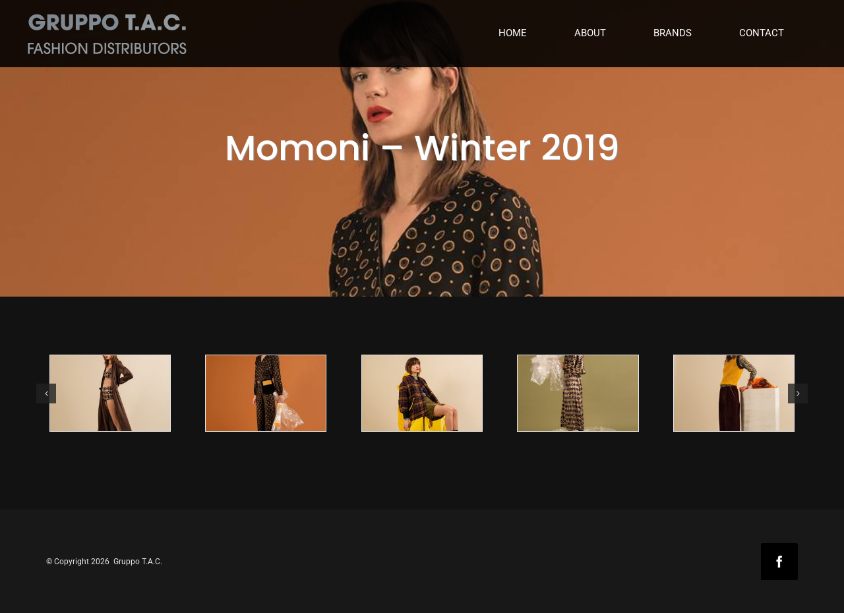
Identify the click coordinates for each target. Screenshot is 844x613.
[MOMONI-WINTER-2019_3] (422, 393)
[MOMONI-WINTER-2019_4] (578, 393)
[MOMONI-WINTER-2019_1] (110, 393)
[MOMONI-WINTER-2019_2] (266, 393)
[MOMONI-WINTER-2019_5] (734, 393)
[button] (46, 393)
